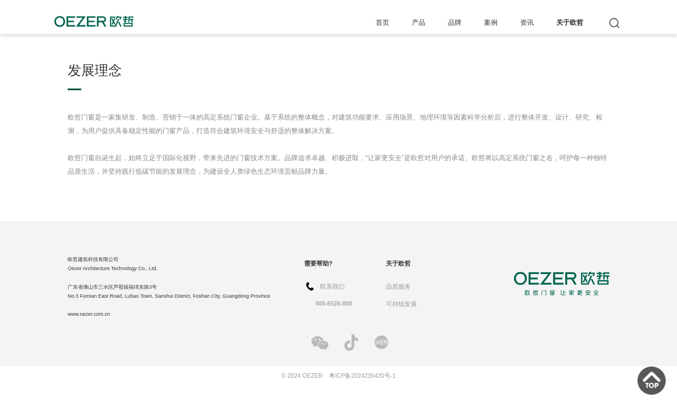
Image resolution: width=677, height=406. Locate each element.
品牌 (454, 23)
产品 (418, 23)
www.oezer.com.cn (89, 314)
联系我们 (332, 286)
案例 (491, 23)
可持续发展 (401, 304)
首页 (382, 23)
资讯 (527, 23)
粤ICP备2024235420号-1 (362, 375)
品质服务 (398, 286)
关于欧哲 (569, 23)
